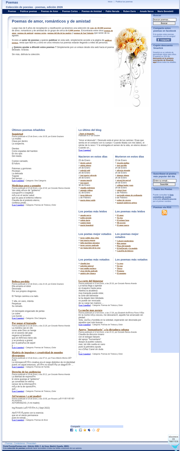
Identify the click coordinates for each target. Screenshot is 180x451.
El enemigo (121, 273)
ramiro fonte (85, 223)
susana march (86, 180)
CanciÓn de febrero (125, 251)
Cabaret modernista (125, 241)
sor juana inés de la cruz (90, 248)
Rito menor (121, 243)
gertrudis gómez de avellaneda (129, 195)
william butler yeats (125, 185)
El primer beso (123, 220)
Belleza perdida (21, 281)
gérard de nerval (124, 180)
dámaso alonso (123, 175)
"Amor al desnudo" (87, 133)
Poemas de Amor (49, 11)
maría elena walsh (87, 200)
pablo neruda (85, 218)
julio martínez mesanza (90, 243)
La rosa (120, 263)
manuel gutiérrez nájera (127, 203)
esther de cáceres (124, 200)
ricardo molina (123, 163)
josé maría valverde (88, 175)
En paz (120, 266)
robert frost (121, 190)
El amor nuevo (123, 225)
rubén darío (85, 220)
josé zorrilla (122, 165)
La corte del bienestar (91, 280)
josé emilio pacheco (88, 268)
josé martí (84, 183)
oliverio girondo (123, 170)
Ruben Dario (129, 11)
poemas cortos (40, 33)
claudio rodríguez (87, 188)
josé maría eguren (87, 240)
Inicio (110, 2)
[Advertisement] (33, 91)
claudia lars (85, 263)
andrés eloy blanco (88, 273)
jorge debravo (86, 195)
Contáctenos (19, 443)
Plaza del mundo (124, 246)
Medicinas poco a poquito (26, 185)
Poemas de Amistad (92, 11)
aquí (155, 62)
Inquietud (17, 133)
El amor (120, 215)
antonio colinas (86, 190)
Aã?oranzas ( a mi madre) (26, 396)
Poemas (12, 11)
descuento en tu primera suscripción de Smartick (163, 59)
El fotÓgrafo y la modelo (127, 248)
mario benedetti (86, 225)
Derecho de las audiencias (26, 371)
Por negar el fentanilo (24, 323)
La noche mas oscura (90, 310)
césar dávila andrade (89, 271)
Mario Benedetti (165, 11)
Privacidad (31, 443)
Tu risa (120, 218)
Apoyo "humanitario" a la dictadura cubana (104, 329)
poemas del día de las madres (59, 33)
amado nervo (85, 215)
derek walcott (86, 163)
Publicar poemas (28, 11)
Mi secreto (121, 223)
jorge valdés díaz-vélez (89, 238)
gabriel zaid (85, 170)
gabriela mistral (87, 266)
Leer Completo (18, 181)
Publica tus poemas (124, 2)
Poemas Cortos (70, 11)
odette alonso (85, 165)
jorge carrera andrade (89, 245)
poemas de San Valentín (84, 33)
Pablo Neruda (112, 11)
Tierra (119, 268)
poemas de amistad (25, 33)
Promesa (120, 271)
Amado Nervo (146, 11)
